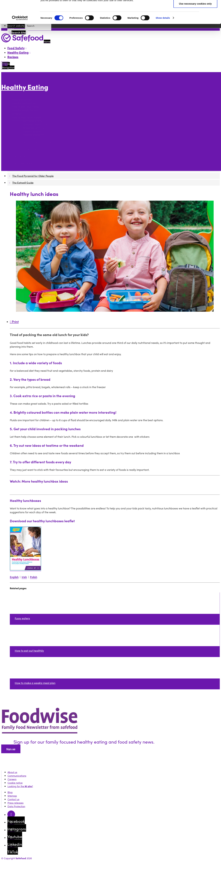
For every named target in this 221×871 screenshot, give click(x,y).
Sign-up (10, 749)
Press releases (15, 803)
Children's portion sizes (36, 124)
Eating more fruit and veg (38, 142)
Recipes (12, 57)
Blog (10, 792)
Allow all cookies (195, 7)
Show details (163, 41)
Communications (17, 775)
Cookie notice (15, 782)
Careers (12, 779)
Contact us (13, 799)
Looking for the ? (20, 786)
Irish (24, 577)
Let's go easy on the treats (38, 145)
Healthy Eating (24, 87)
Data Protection (16, 806)
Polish (33, 577)
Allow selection (195, 17)
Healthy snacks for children (38, 134)
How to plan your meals (25, 106)
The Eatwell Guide (22, 163)
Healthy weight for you (25, 110)
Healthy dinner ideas (35, 138)
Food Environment (22, 99)
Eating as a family (33, 120)
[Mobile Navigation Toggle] (4, 65)
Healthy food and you (24, 103)
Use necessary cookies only (195, 26)
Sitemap (12, 795)
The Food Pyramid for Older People (32, 159)
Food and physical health (26, 149)
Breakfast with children (36, 127)
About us (12, 772)
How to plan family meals (26, 117)
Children (17, 113)
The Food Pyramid (22, 152)
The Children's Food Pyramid (28, 156)
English (14, 577)
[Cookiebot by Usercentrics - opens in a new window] (19, 41)
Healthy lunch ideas (34, 131)
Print (14, 321)
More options (9, 93)
